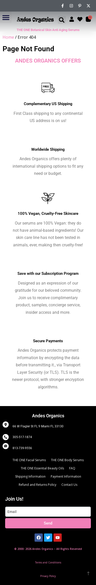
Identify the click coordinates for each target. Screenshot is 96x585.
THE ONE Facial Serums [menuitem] (29, 460)
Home (8, 37)
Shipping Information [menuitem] (30, 476)
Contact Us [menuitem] (69, 484)
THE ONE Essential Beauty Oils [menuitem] (42, 468)
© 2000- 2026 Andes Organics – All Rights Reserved (48, 549)
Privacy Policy (48, 576)
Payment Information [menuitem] (66, 476)
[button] (6, 17)
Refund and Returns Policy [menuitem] (37, 484)
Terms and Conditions (48, 562)
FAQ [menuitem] (72, 468)
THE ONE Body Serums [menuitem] (67, 460)
